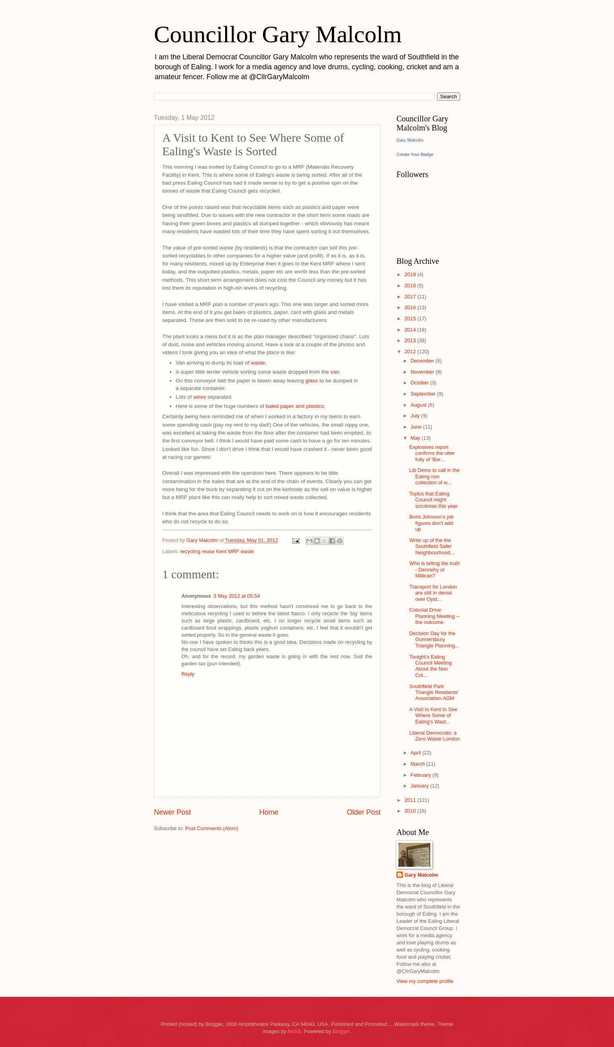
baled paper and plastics (295, 406)
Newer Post (172, 812)
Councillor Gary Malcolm (278, 34)
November (422, 372)
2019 (410, 274)
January (420, 786)
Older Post (364, 812)
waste (258, 363)
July (415, 416)
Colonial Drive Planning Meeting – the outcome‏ (434, 616)
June (416, 427)
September (423, 394)
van (334, 372)
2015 (410, 319)
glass (311, 381)
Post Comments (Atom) (212, 828)
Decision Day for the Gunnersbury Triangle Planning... (434, 639)
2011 (410, 800)
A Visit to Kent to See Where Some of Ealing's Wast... (433, 715)
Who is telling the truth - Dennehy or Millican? (434, 569)
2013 (410, 340)
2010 (410, 811)
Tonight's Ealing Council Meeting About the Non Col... (430, 666)
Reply (187, 674)
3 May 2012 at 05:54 (236, 596)
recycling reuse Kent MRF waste (217, 551)
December (422, 361)
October (420, 383)
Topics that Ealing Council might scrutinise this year (433, 500)
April (416, 753)
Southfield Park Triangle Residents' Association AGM (434, 692)
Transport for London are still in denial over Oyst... (433, 593)
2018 (410, 286)
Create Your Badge (414, 154)
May (416, 438)
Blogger (341, 1031)
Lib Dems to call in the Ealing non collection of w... (434, 476)
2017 (410, 297)
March (418, 764)
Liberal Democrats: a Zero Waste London (434, 736)
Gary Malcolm (410, 140)
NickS (294, 1031)
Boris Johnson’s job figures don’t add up (431, 523)
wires (199, 397)
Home (268, 812)
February (421, 775)
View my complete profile (424, 981)
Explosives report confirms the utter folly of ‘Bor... (432, 453)
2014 (410, 330)
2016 (410, 307)
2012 (410, 352)
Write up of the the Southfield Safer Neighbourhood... (432, 546)
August (419, 405)
